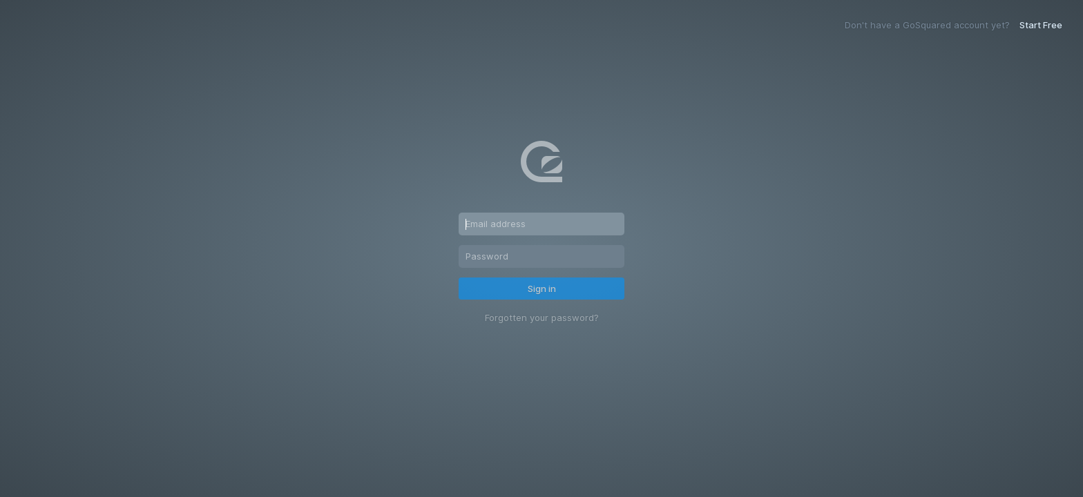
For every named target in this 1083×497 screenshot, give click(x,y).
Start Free (1040, 24)
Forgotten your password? (542, 317)
